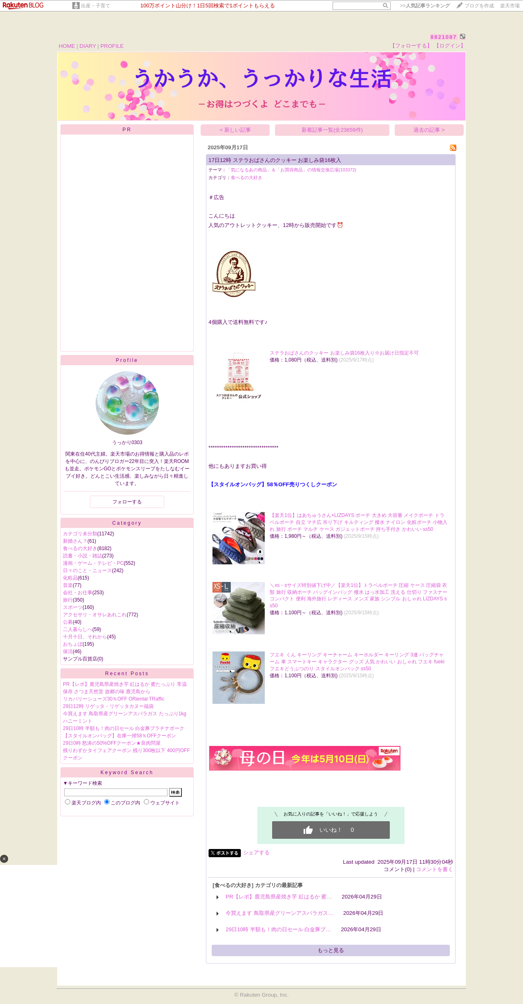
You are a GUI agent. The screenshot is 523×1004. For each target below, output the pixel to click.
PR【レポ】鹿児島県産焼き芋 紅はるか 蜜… (279, 897)
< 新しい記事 (235, 130)
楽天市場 (510, 6)
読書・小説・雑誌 (82, 556)
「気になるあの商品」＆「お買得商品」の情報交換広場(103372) (291, 169)
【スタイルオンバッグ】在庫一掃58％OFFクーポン (119, 736)
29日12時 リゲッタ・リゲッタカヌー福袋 (108, 706)
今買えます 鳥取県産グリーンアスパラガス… (279, 913)
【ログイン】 (450, 46)
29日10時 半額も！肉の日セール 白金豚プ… (278, 929)
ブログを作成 (479, 6)
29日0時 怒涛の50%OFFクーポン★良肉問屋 (112, 743)
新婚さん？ (75, 541)
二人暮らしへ (77, 629)
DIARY (88, 46)
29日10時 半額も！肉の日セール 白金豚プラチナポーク (123, 728)
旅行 (68, 600)
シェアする (256, 852)
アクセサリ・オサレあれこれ (95, 615)
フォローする (127, 502)
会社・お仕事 (77, 592)
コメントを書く (434, 869)
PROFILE (112, 46)
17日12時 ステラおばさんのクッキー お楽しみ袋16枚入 (274, 160)
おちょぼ (73, 644)
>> (425, 6)
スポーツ (73, 607)
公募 (68, 622)
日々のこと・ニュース (87, 570)
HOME (67, 46)
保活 (68, 651)
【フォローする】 (411, 46)
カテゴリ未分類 (80, 534)
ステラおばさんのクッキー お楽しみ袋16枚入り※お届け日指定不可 (344, 353)
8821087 (444, 37)
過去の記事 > (429, 130)
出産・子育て (95, 6)
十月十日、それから (85, 637)
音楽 (68, 585)
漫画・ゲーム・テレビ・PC (93, 563)
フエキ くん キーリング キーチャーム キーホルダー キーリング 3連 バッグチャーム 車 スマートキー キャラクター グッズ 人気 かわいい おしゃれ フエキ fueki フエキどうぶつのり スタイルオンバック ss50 (357, 662)
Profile (127, 360)
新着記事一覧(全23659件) (332, 130)
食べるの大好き (80, 548)
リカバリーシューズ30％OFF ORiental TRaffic (113, 699)
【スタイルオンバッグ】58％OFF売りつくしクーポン (272, 484)
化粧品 (70, 578)
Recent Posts (127, 673)
